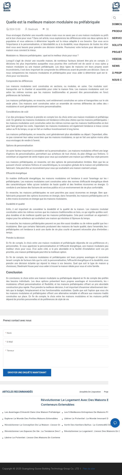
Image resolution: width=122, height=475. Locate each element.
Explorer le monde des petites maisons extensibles (31, 418)
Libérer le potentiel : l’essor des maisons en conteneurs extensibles (32, 437)
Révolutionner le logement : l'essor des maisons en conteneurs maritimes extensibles (92, 431)
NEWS (115, 392)
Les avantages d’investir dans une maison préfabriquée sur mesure (32, 412)
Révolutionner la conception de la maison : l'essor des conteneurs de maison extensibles (32, 425)
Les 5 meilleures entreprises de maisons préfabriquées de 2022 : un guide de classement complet (92, 412)
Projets (107, 392)
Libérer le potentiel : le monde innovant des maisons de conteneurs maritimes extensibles (92, 418)
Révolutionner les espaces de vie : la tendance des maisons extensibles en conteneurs (32, 431)
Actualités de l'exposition (90, 392)
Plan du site (88, 469)
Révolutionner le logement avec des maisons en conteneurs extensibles (75, 402)
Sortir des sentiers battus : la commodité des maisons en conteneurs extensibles (92, 425)
